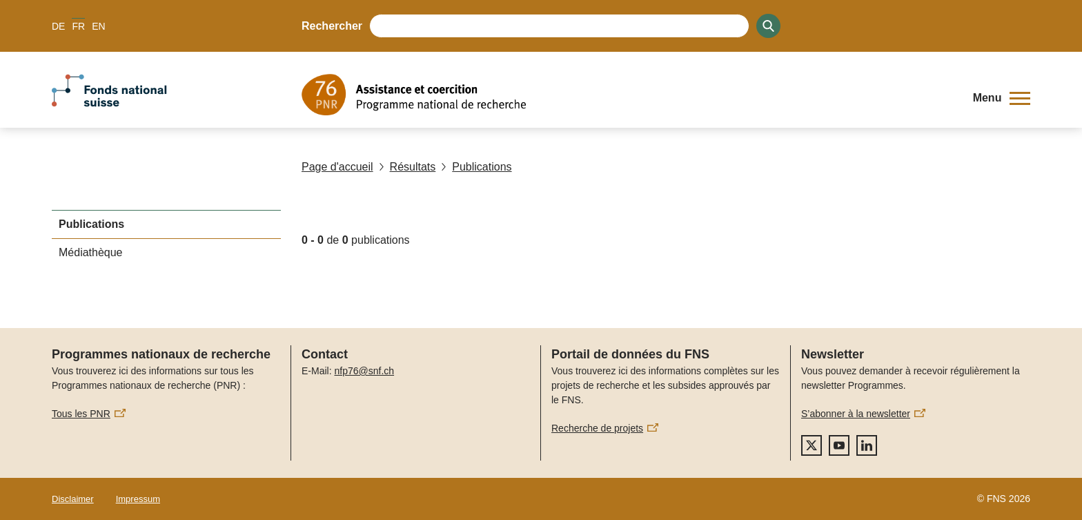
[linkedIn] (866, 445)
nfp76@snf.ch (364, 370)
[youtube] (839, 445)
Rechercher (332, 26)
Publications (476, 167)
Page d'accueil (337, 167)
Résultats (407, 167)
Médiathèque (91, 252)
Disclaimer (73, 499)
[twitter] (811, 445)
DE (58, 26)
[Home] (627, 94)
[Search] (768, 26)
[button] (1001, 98)
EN (98, 26)
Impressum (138, 499)
